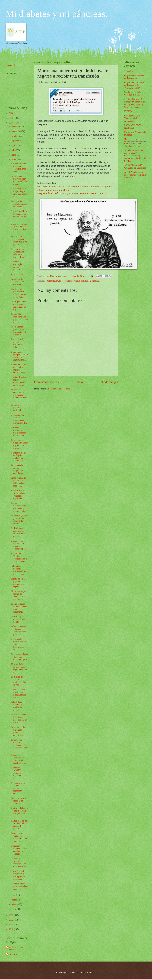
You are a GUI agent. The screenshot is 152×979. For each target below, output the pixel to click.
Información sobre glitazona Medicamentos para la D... (19, 630)
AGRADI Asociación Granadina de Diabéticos (135, 166)
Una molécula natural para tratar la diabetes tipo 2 (18, 545)
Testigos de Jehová (71, 281)
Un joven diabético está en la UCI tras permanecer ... (19, 812)
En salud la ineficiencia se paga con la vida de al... (19, 318)
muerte (59, 281)
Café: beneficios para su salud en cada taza (19, 886)
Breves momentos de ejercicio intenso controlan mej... (19, 368)
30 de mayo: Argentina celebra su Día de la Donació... (19, 862)
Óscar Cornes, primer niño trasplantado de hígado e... (19, 331)
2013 (11, 915)
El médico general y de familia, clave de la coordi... (19, 520)
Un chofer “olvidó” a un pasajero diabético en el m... (18, 773)
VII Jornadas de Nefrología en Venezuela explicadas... (18, 494)
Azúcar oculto (17, 274)
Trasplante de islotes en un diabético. (17, 281)
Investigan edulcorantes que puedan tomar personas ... (19, 395)
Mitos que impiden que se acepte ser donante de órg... (19, 305)
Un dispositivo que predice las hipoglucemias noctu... (19, 693)
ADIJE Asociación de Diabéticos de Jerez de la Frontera (135, 175)
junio (14, 155)
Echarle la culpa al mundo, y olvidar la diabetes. (19, 706)
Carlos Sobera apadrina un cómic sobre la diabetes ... (18, 532)
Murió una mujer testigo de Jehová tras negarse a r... (18, 595)
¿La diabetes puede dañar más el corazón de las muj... (18, 293)
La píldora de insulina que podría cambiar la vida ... (18, 681)
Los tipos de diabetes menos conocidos (19, 204)
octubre (15, 136)
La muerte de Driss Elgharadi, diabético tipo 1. (19, 657)
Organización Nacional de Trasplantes (134, 77)
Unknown (13, 954)
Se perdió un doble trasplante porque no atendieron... (19, 731)
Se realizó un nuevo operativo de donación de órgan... (19, 180)
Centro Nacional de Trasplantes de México (134, 144)
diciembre (16, 126)
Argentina (51, 281)
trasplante (96, 281)
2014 (11, 123)
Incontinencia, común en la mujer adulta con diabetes (17, 469)
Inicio (79, 382)
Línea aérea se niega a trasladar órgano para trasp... (19, 444)
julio (14, 150)
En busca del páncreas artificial (16, 407)
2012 (11, 920)
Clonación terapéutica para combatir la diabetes (19, 850)
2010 (11, 929)
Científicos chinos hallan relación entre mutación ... (19, 215)
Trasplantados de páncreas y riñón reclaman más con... (18, 482)
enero (14, 909)
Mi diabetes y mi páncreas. (57, 13)
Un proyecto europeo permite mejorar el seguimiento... (19, 356)
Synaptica (128, 71)
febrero (15, 904)
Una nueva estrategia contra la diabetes (16, 265)
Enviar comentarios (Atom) (58, 389)
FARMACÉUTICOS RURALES (133, 126)
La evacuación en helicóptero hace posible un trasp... (19, 718)
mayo (14, 159)
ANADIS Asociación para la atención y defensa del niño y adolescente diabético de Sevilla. (135, 155)
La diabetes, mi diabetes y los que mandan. (134, 93)
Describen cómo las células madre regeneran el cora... (18, 788)
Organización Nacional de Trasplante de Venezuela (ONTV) (134, 85)
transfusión (86, 281)
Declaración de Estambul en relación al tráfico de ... (17, 253)
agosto (15, 145)
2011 (11, 924)
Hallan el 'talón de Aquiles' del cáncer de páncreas (19, 825)
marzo (15, 900)
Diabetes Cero (130, 139)
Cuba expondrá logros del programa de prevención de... (19, 419)
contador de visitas (14, 65)
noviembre (16, 131)
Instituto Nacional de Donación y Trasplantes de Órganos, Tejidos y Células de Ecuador (134, 103)
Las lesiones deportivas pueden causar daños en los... (18, 431)
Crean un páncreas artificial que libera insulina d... (19, 228)
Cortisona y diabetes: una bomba (18, 619)
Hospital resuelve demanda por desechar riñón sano (18, 167)
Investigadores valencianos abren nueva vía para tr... (19, 240)
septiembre (17, 141)
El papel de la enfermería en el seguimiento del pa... (19, 668)
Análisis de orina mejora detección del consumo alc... (18, 381)
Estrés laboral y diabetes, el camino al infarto (18, 343)
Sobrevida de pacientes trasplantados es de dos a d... (19, 570)
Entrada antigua (108, 382)
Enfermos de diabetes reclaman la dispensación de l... (19, 745)
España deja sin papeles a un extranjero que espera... (18, 583)
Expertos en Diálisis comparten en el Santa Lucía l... (19, 557)
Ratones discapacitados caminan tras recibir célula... (18, 507)
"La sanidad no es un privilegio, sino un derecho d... (19, 193)
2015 (11, 118)
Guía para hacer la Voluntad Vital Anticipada (132, 118)
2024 (11, 113)
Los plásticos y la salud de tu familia (18, 801)
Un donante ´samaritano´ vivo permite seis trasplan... (18, 759)
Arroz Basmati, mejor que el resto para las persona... (18, 875)
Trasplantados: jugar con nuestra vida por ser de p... (19, 837)
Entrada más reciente (47, 382)
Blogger (92, 972)
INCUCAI (128, 111)
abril (14, 895)
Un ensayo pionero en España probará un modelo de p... (19, 457)
